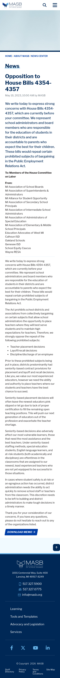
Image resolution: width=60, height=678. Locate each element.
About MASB (22, 56)
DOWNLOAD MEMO (21, 532)
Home (8, 56)
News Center (39, 56)
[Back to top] (56, 547)
